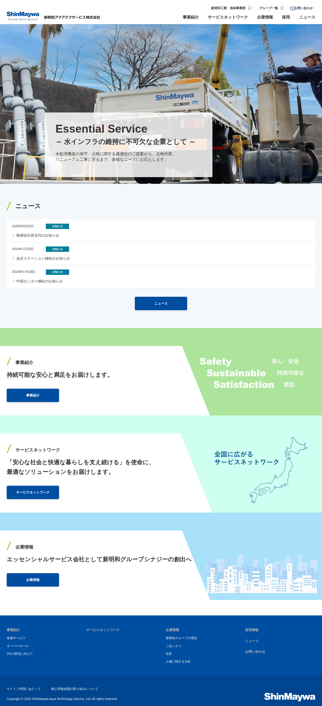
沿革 (169, 653)
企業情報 (173, 630)
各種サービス (16, 638)
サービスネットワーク (104, 630)
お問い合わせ (256, 651)
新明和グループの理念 (181, 638)
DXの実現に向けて (20, 653)
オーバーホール (18, 645)
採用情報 (252, 630)
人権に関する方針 (178, 661)
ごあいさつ (173, 645)
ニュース (252, 640)
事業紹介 (14, 630)
